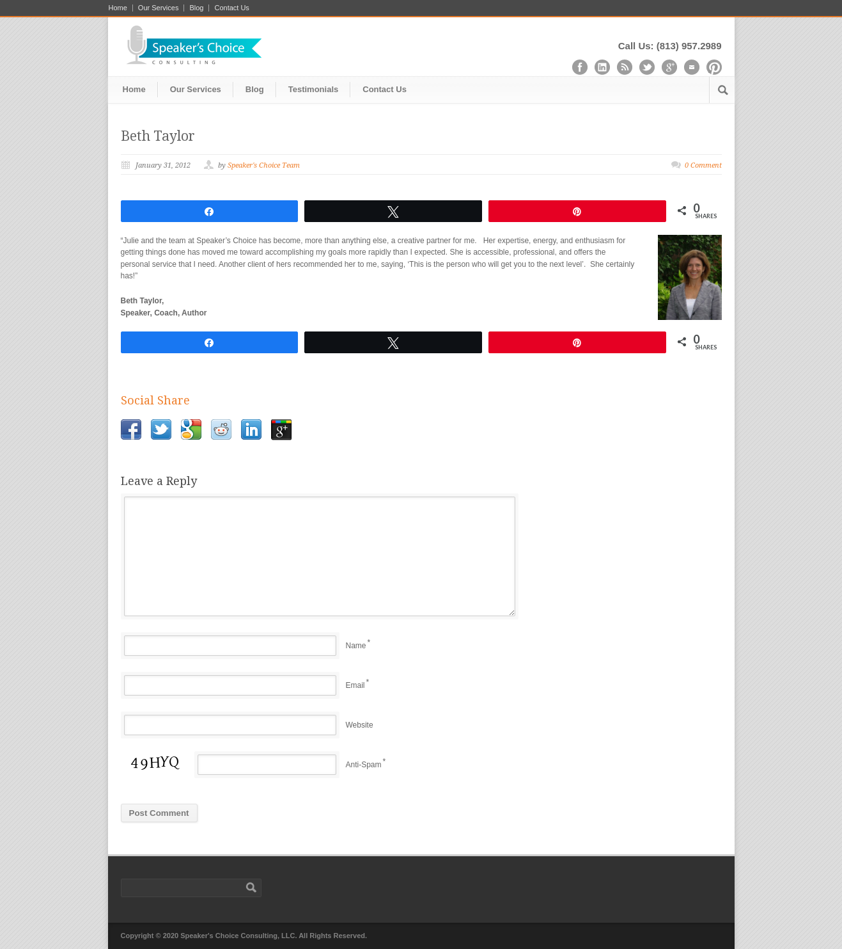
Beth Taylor (158, 136)
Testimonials (313, 89)
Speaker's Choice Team (264, 165)
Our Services (158, 8)
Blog (196, 8)
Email (355, 685)
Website (359, 725)
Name (356, 645)
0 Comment (703, 165)
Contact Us (231, 8)
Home (118, 8)
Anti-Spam (364, 764)
